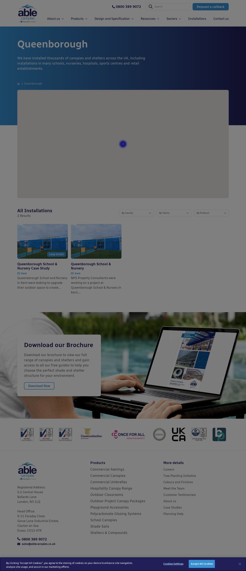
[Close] (240, 566)
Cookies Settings (173, 566)
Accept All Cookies (202, 566)
